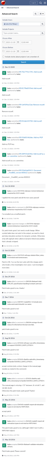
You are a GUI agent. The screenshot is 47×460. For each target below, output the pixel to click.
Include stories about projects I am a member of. (22, 57)
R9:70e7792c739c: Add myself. (30, 72)
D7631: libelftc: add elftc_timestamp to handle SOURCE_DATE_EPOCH (25, 360)
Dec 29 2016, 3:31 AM (11, 293)
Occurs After (7, 38)
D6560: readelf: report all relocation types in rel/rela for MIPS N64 (25, 405)
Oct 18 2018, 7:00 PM (11, 218)
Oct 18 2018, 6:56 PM (11, 246)
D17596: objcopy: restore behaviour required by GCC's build (25, 208)
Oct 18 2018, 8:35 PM (11, 202)
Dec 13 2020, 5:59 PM (11, 83)
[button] (45, 3)
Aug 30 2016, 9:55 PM (11, 354)
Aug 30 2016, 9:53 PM (11, 373)
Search (23, 62)
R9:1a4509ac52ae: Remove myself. (32, 105)
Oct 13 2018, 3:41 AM (11, 272)
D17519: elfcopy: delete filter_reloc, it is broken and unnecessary (25, 256)
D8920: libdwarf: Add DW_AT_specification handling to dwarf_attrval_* (24, 282)
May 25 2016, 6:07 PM (11, 416)
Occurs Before (8, 47)
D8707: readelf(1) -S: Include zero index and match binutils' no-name (24, 303)
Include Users (7, 20)
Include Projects (8, 29)
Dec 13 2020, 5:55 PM (11, 181)
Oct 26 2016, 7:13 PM (11, 334)
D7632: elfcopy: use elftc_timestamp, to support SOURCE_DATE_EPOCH (26, 344)
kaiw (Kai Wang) (11, 24)
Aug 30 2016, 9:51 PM (11, 395)
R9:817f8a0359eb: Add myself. (30, 88)
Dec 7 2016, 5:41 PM (11, 313)
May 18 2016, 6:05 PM (11, 455)
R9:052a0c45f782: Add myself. (30, 121)
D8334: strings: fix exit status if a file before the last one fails (24, 323)
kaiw (9, 72)
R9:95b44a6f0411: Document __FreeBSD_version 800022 (24, 171)
